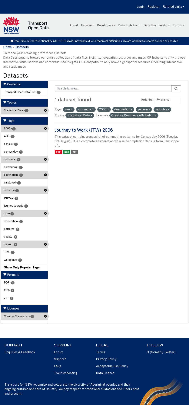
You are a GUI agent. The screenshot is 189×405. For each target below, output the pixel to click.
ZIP (74, 152)
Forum (177, 25)
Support (60, 359)
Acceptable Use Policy (112, 366)
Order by (146, 99)
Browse (86, 25)
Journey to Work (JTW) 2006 (84, 130)
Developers (105, 25)
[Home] (7, 47)
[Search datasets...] (113, 88)
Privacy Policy (106, 359)
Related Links (172, 6)
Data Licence (105, 373)
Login (140, 6)
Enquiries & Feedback (20, 352)
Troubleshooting (65, 373)
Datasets (22, 47)
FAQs (57, 366)
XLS (66, 152)
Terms (100, 352)
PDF (58, 152)
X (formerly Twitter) (161, 352)
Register (154, 6)
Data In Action (128, 25)
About (73, 25)
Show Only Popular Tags (22, 267)
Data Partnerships (157, 25)
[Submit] (176, 88)
